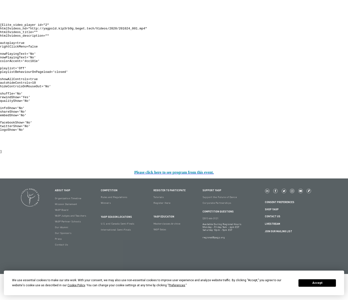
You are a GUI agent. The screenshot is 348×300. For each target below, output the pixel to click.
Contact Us (272, 242)
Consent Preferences (279, 228)
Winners (106, 228)
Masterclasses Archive (167, 249)
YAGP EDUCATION (163, 242)
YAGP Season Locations (116, 242)
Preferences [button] (177, 285)
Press (58, 264)
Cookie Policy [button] (76, 285)
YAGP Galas (159, 255)
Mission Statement (66, 230)
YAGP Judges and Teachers (70, 241)
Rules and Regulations (114, 223)
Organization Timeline (68, 224)
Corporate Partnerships (217, 228)
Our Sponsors (63, 259)
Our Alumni (61, 253)
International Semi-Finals (116, 255)
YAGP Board (61, 235)
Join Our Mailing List (278, 257)
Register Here (162, 228)
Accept (317, 283)
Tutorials (158, 223)
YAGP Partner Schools (67, 247)
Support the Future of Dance (220, 223)
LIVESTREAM (274, 250)
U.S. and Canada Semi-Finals (117, 249)
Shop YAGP (272, 235)
